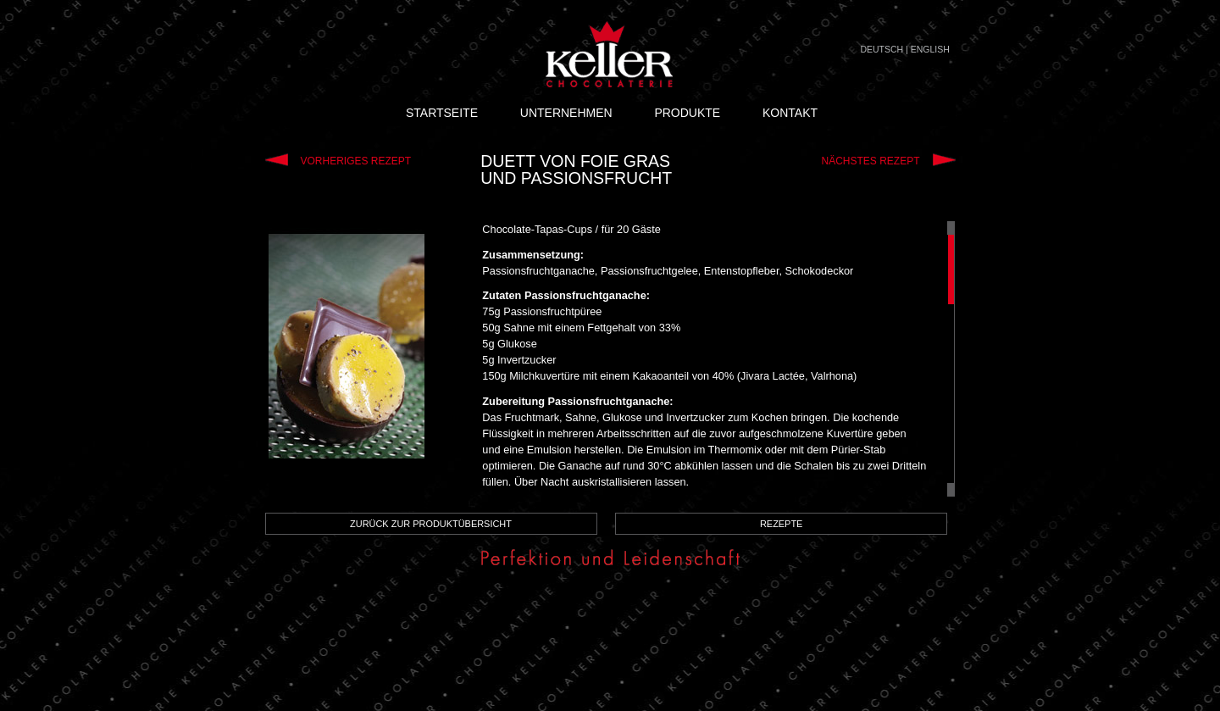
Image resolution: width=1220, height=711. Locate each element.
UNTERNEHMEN (566, 112)
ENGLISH (930, 49)
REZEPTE (781, 524)
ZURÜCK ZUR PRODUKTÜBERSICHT (431, 524)
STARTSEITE (442, 112)
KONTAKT (790, 112)
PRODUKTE (687, 112)
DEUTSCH (881, 49)
